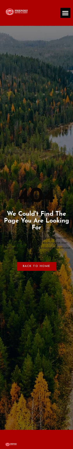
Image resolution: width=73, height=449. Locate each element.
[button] (65, 13)
